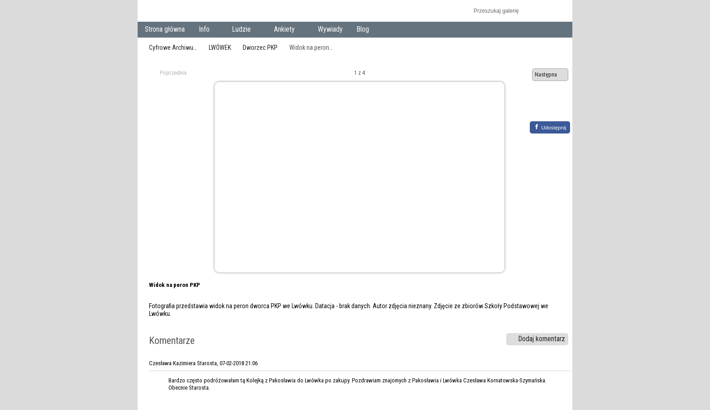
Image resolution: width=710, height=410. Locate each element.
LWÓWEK (220, 47)
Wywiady (330, 29)
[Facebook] (550, 127)
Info (206, 30)
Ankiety (286, 30)
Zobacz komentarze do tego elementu (556, 107)
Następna (550, 74)
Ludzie (243, 30)
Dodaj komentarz (537, 339)
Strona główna (165, 29)
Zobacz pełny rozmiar (537, 107)
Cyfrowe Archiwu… (173, 47)
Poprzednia (169, 72)
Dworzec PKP (260, 47)
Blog (363, 29)
